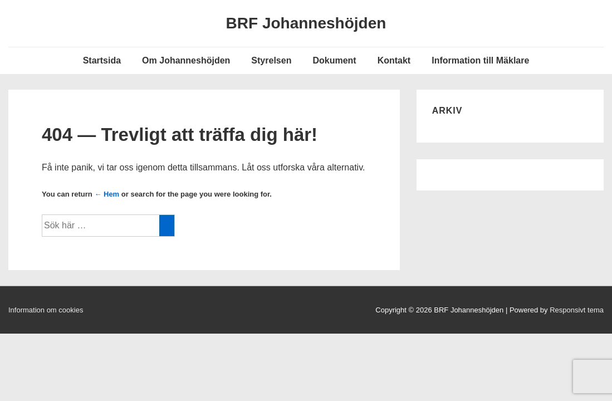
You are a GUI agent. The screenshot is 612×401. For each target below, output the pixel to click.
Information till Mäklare (480, 60)
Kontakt (394, 60)
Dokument (334, 60)
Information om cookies (45, 310)
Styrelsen (271, 60)
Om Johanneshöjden (186, 60)
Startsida (102, 60)
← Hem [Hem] (106, 194)
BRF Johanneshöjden (306, 23)
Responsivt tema (577, 310)
